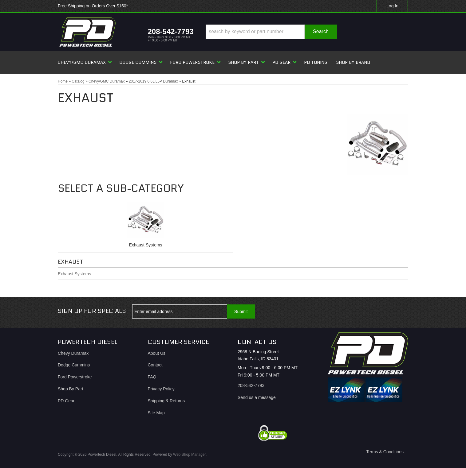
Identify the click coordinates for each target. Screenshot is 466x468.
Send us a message (257, 397)
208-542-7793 (251, 385)
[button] (271, 32)
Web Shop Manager (189, 454)
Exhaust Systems (145, 244)
